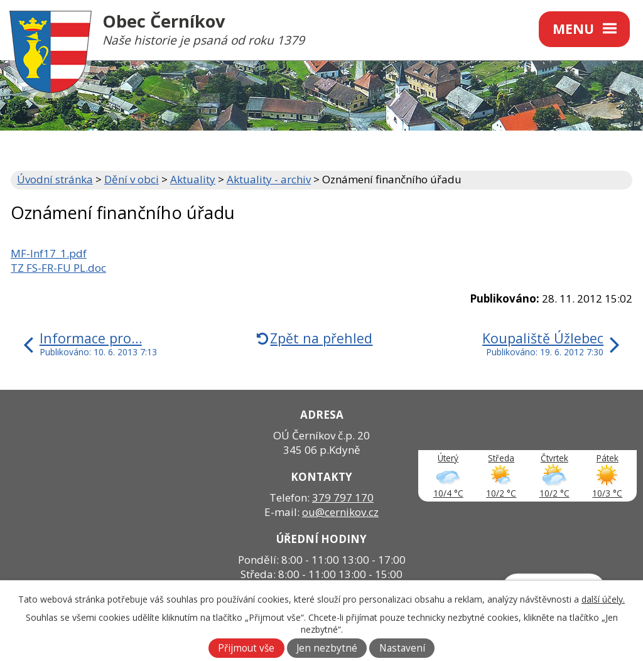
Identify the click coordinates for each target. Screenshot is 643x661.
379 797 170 (343, 497)
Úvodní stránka (55, 179)
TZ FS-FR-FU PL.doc (58, 268)
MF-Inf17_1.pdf (49, 253)
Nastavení (402, 648)
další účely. (603, 599)
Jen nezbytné (326, 648)
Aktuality (192, 179)
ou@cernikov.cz (340, 512)
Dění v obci (131, 179)
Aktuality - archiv (269, 179)
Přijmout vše (246, 648)
